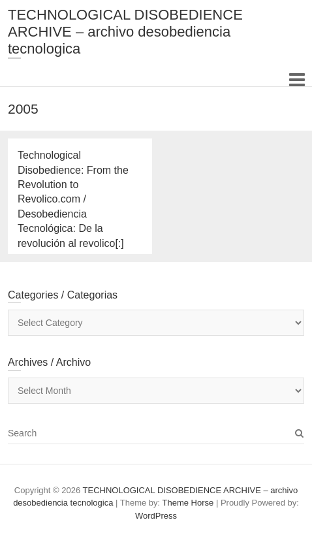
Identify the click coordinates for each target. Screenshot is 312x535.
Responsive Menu (296, 79)
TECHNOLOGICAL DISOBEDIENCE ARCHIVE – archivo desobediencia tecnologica (125, 32)
